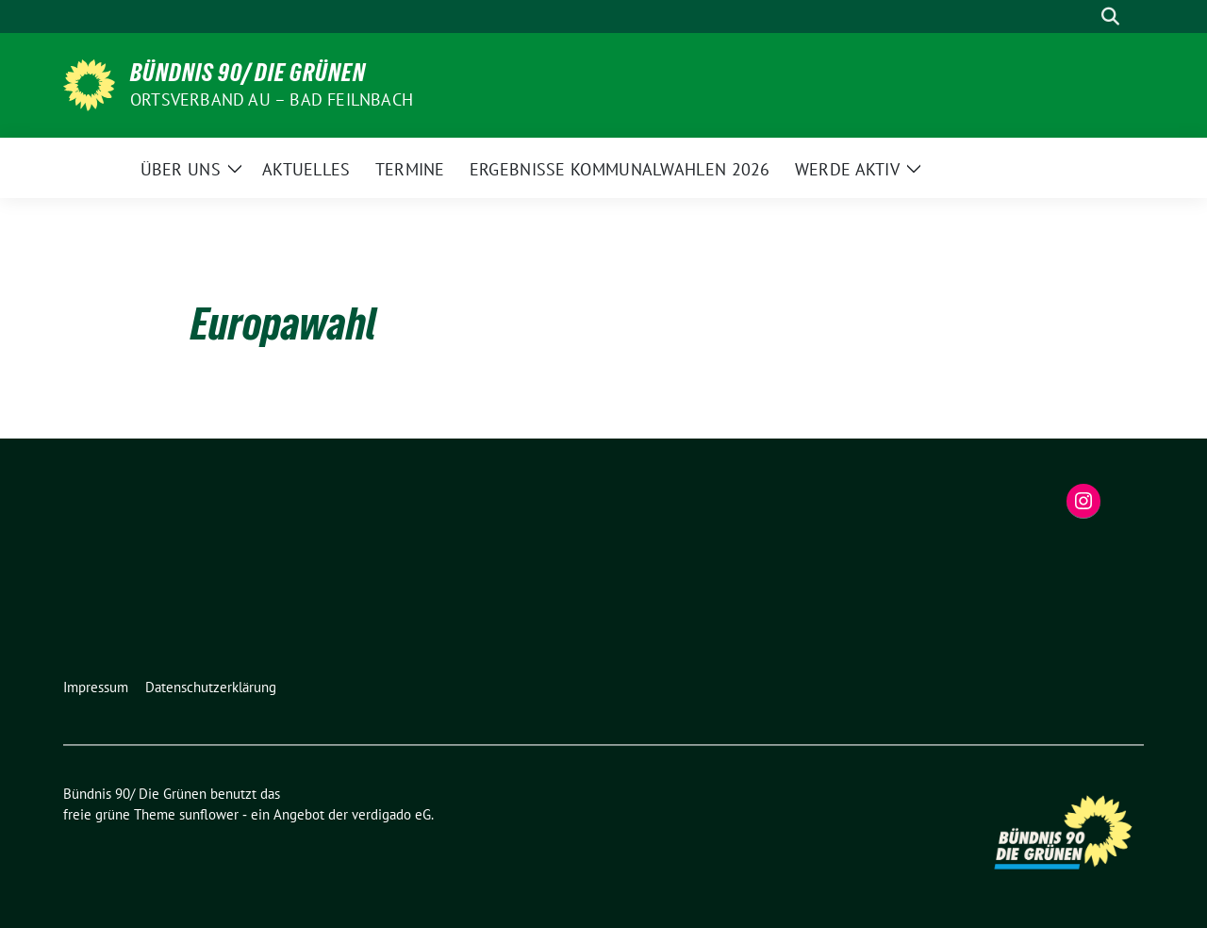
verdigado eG (391, 814)
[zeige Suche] (1110, 16)
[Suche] (1083, 16)
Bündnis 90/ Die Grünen (248, 72)
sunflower (209, 814)
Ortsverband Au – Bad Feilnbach (271, 99)
